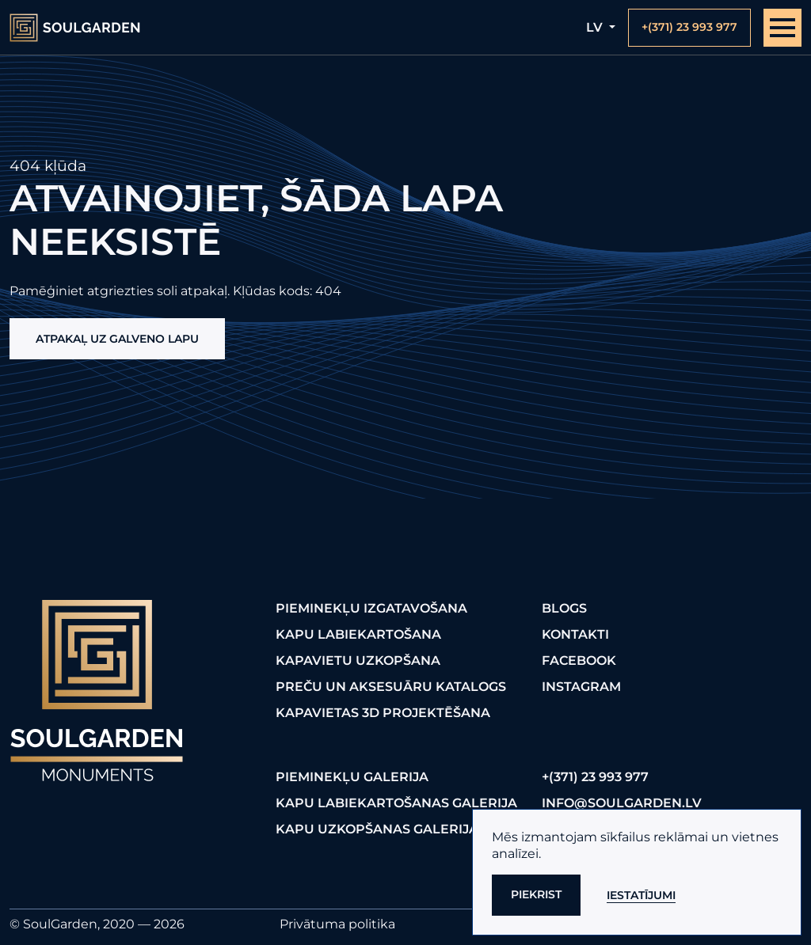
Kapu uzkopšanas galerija (377, 829)
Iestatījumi (641, 895)
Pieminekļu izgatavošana (371, 608)
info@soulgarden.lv (622, 802)
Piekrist (536, 894)
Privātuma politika (337, 924)
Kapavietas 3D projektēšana (383, 712)
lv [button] (596, 27)
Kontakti (575, 634)
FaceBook (579, 660)
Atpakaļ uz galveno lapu (117, 339)
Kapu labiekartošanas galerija (396, 802)
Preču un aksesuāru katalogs (391, 686)
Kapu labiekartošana (358, 634)
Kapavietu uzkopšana (358, 660)
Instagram (581, 686)
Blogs (564, 608)
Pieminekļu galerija (352, 776)
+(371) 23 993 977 (595, 776)
